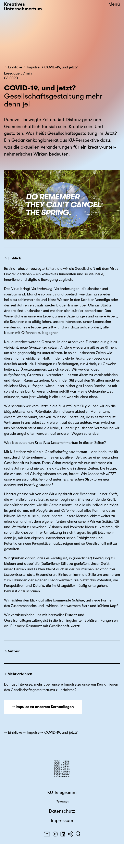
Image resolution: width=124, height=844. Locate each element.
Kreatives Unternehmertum (23, 6)
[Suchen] (78, 834)
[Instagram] (55, 834)
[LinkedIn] (62, 834)
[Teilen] (70, 834)
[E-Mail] (47, 834)
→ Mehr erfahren (18, 674)
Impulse (33, 67)
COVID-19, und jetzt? (61, 67)
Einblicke (15, 67)
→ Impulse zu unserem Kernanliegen (43, 707)
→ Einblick (12, 258)
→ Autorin (12, 651)
